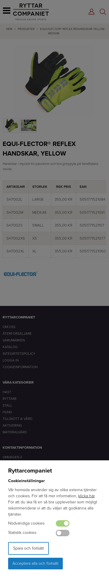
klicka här (86, 496)
